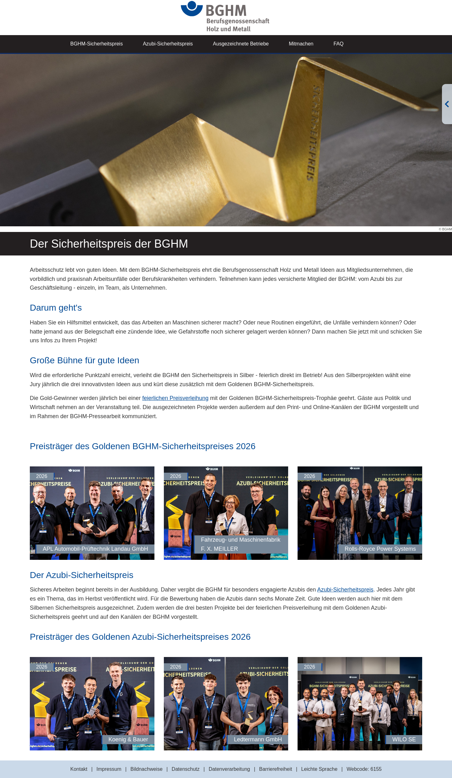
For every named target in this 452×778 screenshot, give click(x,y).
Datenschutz (186, 769)
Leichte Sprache (319, 769)
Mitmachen (301, 43)
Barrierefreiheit (275, 769)
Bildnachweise (147, 769)
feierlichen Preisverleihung (175, 398)
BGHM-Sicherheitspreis (96, 43)
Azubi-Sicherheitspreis (168, 43)
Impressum (108, 769)
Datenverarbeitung (229, 769)
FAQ (339, 43)
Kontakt (78, 769)
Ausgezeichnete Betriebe (241, 43)
